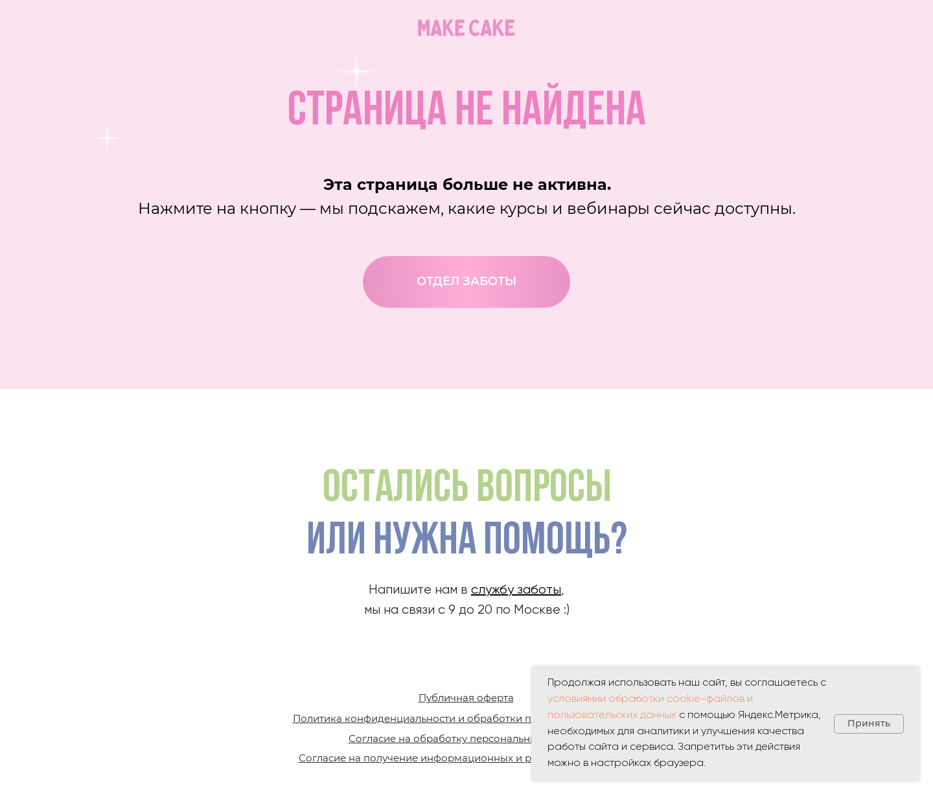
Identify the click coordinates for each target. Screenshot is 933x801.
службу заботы (516, 590)
